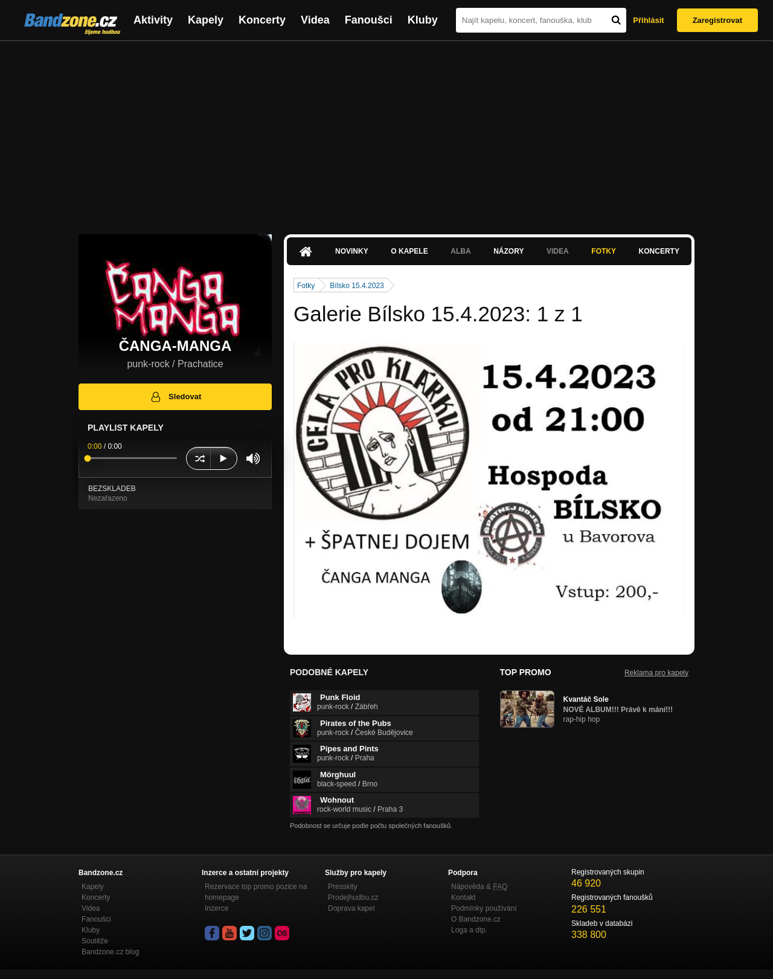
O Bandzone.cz (476, 919)
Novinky (351, 251)
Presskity (343, 886)
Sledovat (175, 396)
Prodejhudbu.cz (353, 897)
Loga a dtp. (469, 930)
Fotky (603, 251)
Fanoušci (369, 20)
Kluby (423, 20)
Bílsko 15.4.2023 (356, 285)
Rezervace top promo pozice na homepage (256, 892)
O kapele (409, 251)
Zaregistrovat (717, 20)
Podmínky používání (484, 908)
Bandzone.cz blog (110, 952)
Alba (460, 251)
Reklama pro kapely (656, 673)
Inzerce (216, 908)
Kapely (205, 20)
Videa (315, 20)
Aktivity (153, 20)
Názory (508, 251)
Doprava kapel (351, 908)
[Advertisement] (386, 131)
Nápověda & (479, 886)
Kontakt (463, 897)
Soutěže (95, 941)
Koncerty (262, 20)
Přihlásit (648, 20)
